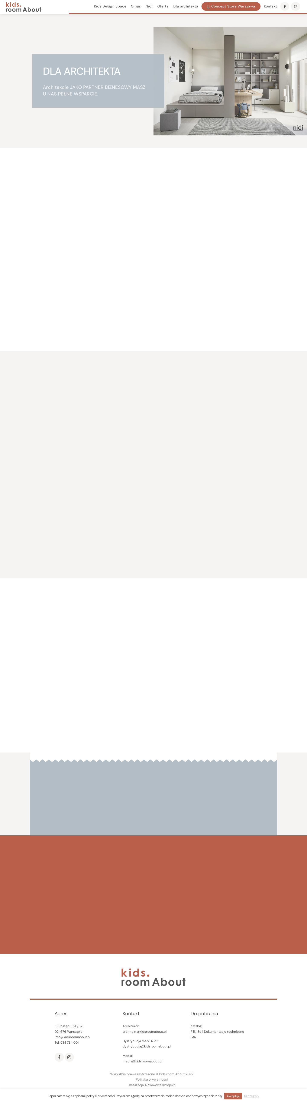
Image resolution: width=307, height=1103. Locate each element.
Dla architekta (185, 6)
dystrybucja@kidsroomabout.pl (147, 1046)
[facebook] (59, 1057)
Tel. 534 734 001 (67, 1042)
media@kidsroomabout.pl (142, 1061)
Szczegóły (251, 1096)
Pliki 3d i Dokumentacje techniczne (217, 1032)
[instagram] (69, 1057)
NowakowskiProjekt (160, 1085)
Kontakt (270, 6)
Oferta (163, 6)
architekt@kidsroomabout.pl (145, 1032)
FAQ (194, 1037)
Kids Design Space (110, 6)
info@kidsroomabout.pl (72, 1037)
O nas (136, 6)
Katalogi (196, 1026)
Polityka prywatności (152, 1079)
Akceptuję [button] (233, 1096)
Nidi (149, 6)
